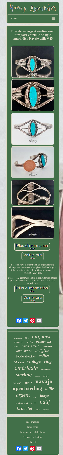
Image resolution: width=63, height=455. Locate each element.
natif (45, 402)
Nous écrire (32, 427)
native (37, 376)
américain (26, 368)
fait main (19, 362)
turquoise (41, 336)
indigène (42, 351)
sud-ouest (21, 403)
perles (30, 342)
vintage (34, 361)
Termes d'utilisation (32, 437)
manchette (18, 339)
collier (44, 356)
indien (46, 376)
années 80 (18, 342)
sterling (24, 374)
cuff (33, 403)
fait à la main (30, 346)
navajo (43, 381)
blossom (46, 369)
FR (35, 442)
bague (44, 396)
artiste (45, 409)
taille (49, 388)
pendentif (44, 341)
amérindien (47, 346)
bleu (27, 338)
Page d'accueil (32, 422)
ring (48, 361)
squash (17, 383)
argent (23, 395)
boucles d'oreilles (26, 356)
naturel (16, 346)
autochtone (24, 351)
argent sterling (26, 388)
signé (28, 383)
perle (35, 397)
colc (37, 409)
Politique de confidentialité (33, 432)
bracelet (24, 408)
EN (30, 442)
